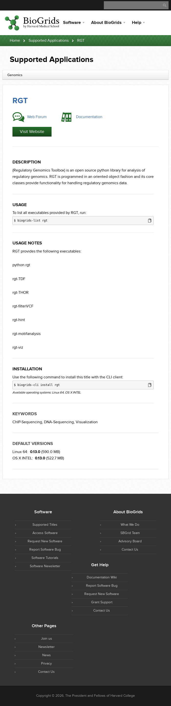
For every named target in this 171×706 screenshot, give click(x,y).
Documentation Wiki (102, 577)
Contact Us (130, 550)
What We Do (130, 525)
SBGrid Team (130, 533)
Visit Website (32, 131)
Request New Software (45, 541)
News (46, 655)
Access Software (45, 533)
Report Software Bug (45, 550)
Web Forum (37, 117)
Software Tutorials (45, 558)
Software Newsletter (45, 566)
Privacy (46, 664)
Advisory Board (130, 541)
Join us (46, 639)
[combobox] (85, 75)
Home (15, 40)
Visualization (87, 422)
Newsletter (46, 647)
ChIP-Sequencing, (27, 422)
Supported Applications (49, 40)
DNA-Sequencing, (59, 422)
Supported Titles (44, 525)
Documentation (89, 117)
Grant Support (101, 602)
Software (72, 22)
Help (136, 22)
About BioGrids (106, 22)
